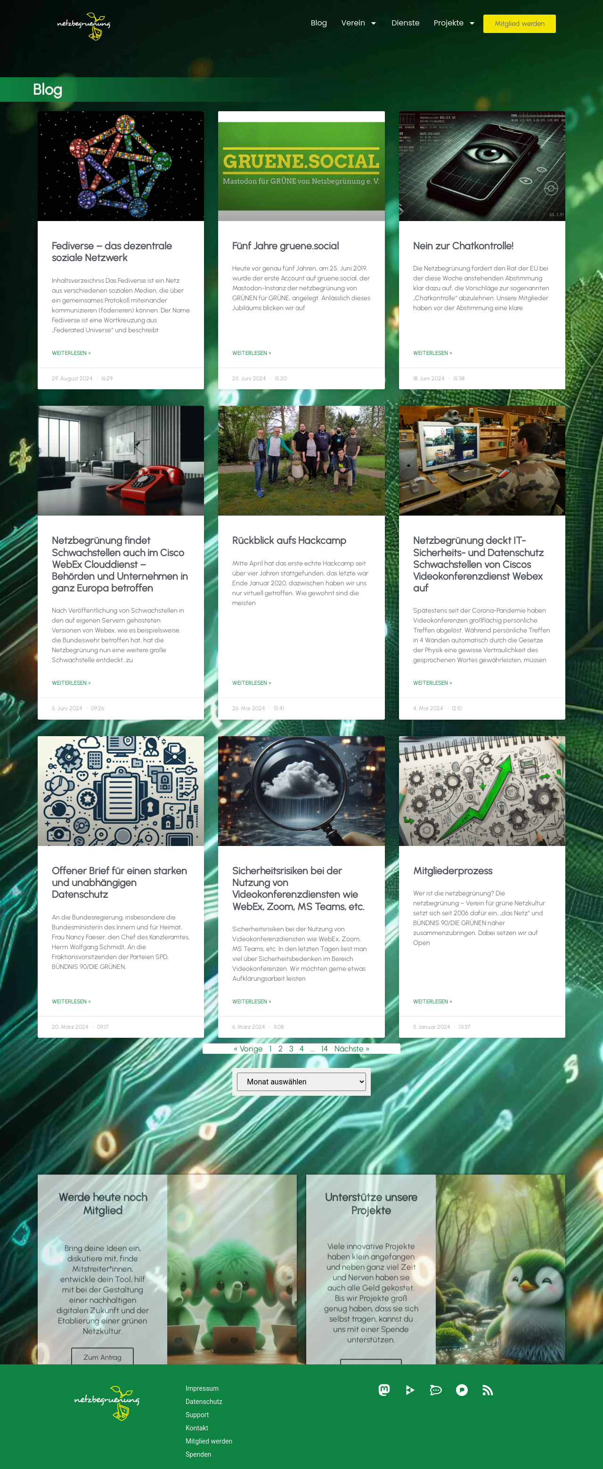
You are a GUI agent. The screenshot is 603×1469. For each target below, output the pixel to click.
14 (324, 1048)
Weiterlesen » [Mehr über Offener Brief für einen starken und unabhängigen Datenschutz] (71, 1001)
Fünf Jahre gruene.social (285, 246)
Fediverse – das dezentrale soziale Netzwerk (112, 251)
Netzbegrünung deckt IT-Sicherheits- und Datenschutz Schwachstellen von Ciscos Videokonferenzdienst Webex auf (478, 564)
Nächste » (352, 1048)
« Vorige (248, 1048)
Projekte (455, 23)
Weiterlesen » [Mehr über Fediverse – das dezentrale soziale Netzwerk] (71, 353)
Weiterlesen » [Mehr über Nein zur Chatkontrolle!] (432, 353)
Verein (359, 23)
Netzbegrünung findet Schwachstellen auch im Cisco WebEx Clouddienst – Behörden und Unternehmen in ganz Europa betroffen (120, 564)
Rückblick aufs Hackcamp (289, 540)
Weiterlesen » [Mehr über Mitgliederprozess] (432, 1001)
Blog (319, 22)
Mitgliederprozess (452, 871)
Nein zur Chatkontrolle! (463, 246)
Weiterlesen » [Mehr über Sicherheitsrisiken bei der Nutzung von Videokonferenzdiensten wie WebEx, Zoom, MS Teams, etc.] (251, 1001)
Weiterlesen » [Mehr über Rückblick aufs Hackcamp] (251, 683)
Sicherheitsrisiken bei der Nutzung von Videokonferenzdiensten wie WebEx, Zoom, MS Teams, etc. (298, 888)
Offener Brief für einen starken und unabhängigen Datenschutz (119, 882)
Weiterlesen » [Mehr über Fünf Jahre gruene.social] (251, 353)
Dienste (405, 22)
